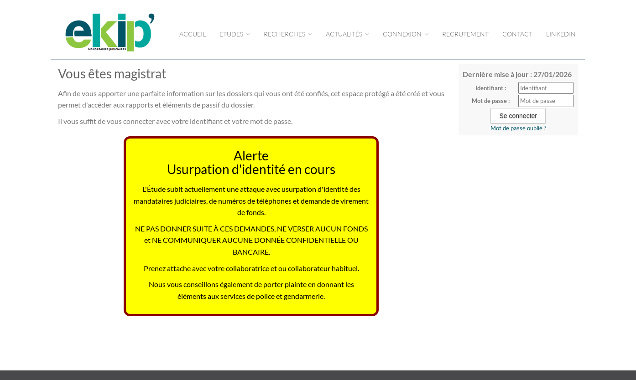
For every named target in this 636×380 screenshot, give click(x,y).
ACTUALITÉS (347, 34)
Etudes (234, 34)
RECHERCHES (288, 34)
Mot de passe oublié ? (518, 128)
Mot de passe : (491, 100)
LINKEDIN (561, 34)
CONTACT (517, 34)
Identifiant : (490, 88)
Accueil (192, 34)
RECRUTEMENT (465, 34)
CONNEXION (405, 34)
